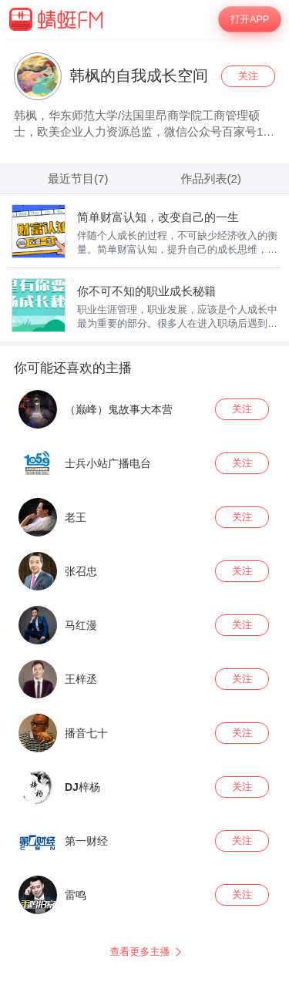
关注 (248, 76)
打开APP (249, 19)
